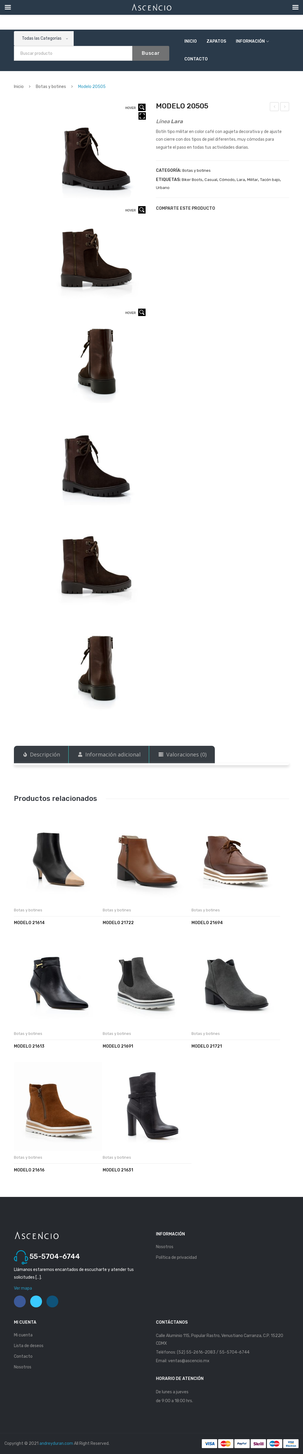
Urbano (163, 187)
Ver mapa (23, 1288)
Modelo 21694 (207, 922)
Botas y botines (51, 86)
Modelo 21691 (118, 1046)
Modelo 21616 (29, 1170)
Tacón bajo (270, 179)
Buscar (151, 53)
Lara (241, 179)
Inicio (190, 41)
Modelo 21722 (118, 922)
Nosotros (164, 1246)
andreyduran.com (56, 1443)
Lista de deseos (28, 1345)
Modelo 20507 (285, 107)
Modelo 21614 (29, 922)
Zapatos (216, 41)
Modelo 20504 (274, 107)
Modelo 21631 (118, 1170)
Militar (252, 179)
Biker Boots (192, 179)
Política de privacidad (176, 1257)
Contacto (196, 59)
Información (250, 41)
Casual (210, 179)
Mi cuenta (23, 1335)
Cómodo (227, 179)
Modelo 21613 (29, 1046)
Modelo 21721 (206, 1046)
